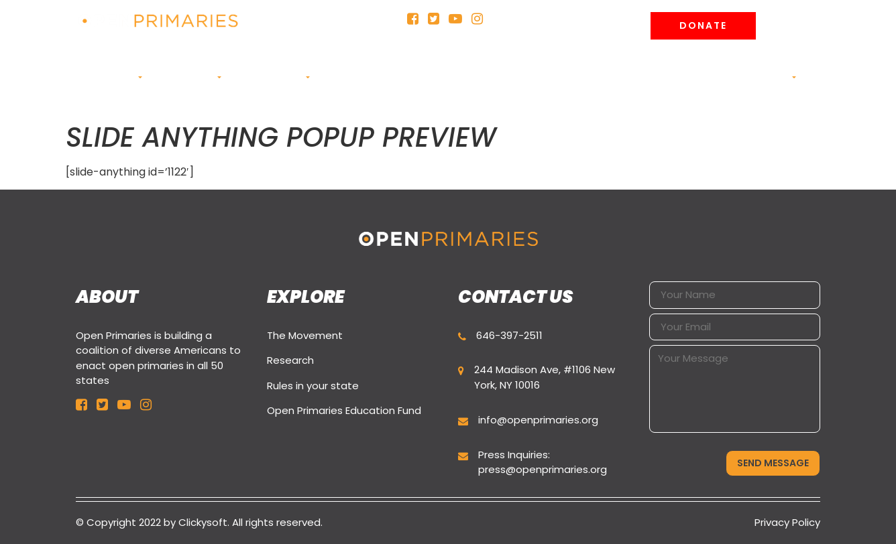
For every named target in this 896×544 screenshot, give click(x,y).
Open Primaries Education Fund (344, 410)
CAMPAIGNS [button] (185, 77)
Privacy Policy (787, 522)
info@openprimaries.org (538, 420)
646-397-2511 (509, 335)
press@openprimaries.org (542, 469)
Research (290, 360)
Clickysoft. (203, 522)
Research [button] (347, 77)
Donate (703, 25)
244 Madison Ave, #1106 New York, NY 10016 (544, 377)
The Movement (305, 335)
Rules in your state (313, 386)
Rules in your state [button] (418, 84)
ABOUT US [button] (111, 77)
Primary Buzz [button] (269, 77)
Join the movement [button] (741, 77)
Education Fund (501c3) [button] (517, 84)
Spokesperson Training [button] (620, 84)
